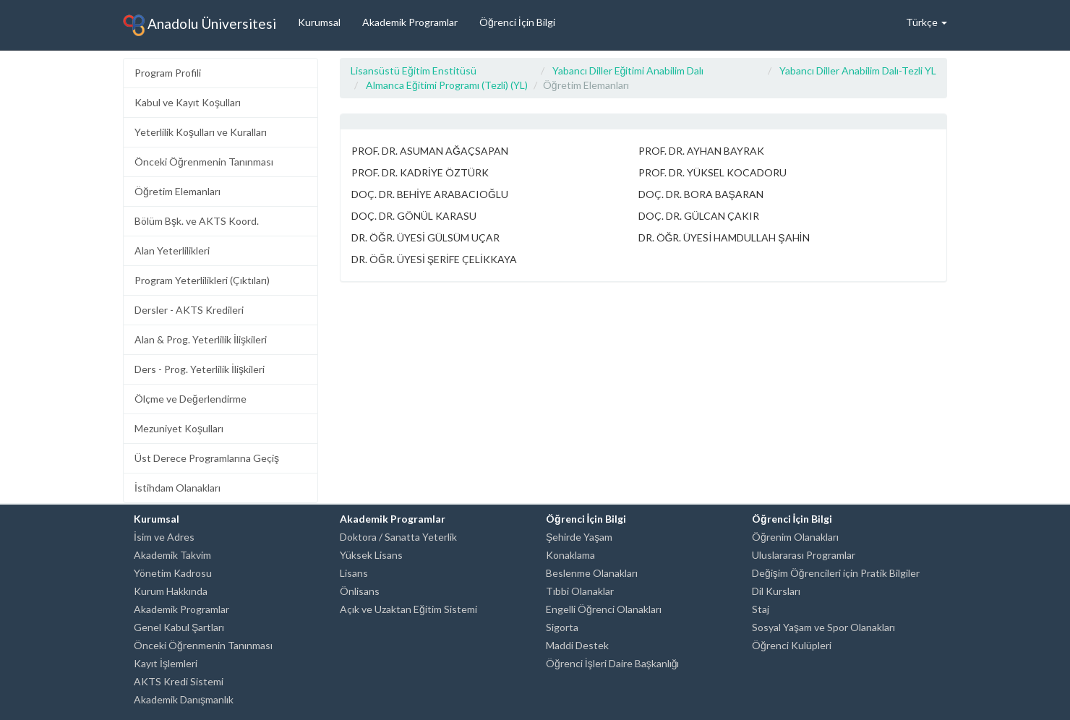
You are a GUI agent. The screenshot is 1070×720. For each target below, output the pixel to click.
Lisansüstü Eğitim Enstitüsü (413, 70)
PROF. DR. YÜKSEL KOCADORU (712, 172)
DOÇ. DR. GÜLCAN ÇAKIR (698, 216)
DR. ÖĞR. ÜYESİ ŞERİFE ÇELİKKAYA (434, 259)
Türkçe (926, 22)
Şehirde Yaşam (579, 537)
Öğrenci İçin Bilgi (517, 22)
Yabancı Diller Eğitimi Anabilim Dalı (628, 70)
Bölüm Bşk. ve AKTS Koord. (196, 221)
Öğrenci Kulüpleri (791, 645)
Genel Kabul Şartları (179, 627)
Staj (760, 609)
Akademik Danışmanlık (184, 699)
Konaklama (570, 555)
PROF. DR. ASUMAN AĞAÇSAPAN (429, 151)
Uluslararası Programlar (803, 555)
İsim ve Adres (164, 537)
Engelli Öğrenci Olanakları (604, 609)
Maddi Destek (577, 645)
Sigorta (562, 627)
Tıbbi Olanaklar (580, 591)
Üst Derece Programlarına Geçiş (206, 458)
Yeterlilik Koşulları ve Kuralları (200, 132)
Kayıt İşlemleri (165, 663)
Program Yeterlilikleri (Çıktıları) (202, 280)
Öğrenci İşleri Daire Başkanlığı (612, 663)
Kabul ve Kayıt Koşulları (187, 102)
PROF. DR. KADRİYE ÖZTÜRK (420, 172)
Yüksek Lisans (371, 555)
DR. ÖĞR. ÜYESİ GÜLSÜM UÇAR (425, 237)
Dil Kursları (776, 591)
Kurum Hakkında (170, 591)
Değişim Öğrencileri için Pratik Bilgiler (836, 573)
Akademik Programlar (410, 22)
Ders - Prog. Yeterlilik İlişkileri (199, 369)
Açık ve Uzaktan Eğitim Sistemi (408, 609)
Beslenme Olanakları (592, 573)
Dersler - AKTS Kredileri (189, 310)
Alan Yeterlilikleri (172, 250)
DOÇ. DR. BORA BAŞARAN (700, 194)
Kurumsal (319, 22)
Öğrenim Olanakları (795, 537)
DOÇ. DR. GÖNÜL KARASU (413, 216)
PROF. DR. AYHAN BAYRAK (701, 151)
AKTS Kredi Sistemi (178, 681)
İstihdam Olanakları (177, 487)
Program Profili (167, 73)
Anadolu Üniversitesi (199, 25)
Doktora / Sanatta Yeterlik (398, 537)
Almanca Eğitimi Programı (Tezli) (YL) (447, 85)
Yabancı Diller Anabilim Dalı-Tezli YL (857, 70)
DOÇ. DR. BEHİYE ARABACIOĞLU (429, 194)
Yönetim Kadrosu (173, 573)
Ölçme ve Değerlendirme (190, 399)
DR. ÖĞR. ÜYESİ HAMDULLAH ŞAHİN (724, 237)
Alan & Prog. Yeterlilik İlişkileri (200, 339)
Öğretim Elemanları (177, 191)
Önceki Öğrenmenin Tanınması (203, 161)
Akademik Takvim (172, 555)
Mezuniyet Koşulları (178, 428)
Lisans (354, 573)
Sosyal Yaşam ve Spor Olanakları (823, 627)
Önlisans (360, 591)
